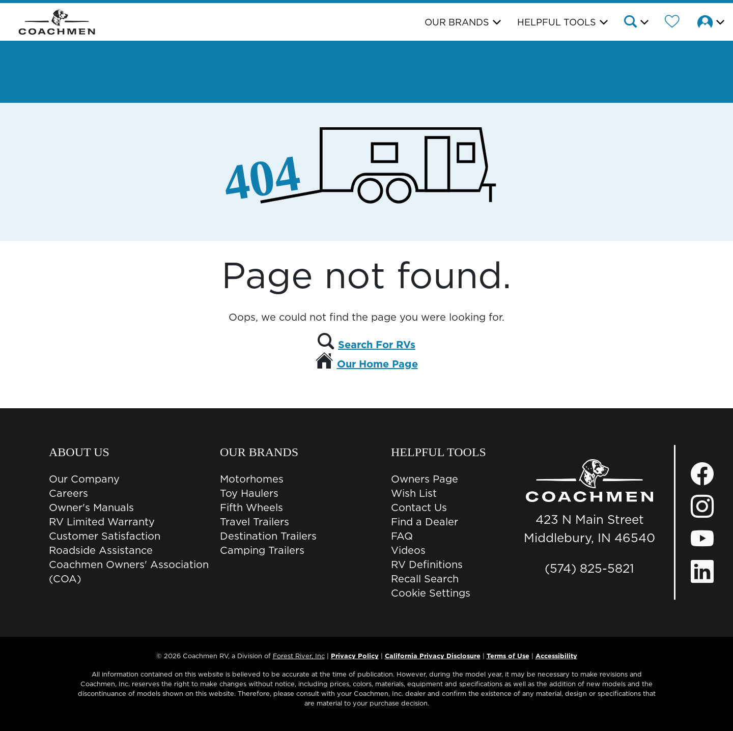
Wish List (414, 493)
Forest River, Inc (299, 655)
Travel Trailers (254, 522)
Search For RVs (376, 345)
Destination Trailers (268, 536)
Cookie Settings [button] (430, 593)
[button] (635, 23)
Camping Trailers (262, 550)
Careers (68, 493)
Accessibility (556, 655)
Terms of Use (508, 655)
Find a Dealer (424, 522)
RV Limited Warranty (102, 522)
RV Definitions (427, 564)
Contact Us (419, 507)
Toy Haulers (249, 493)
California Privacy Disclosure (433, 655)
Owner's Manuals (91, 507)
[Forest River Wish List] (672, 23)
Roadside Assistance (101, 550)
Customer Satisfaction (104, 536)
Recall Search (425, 579)
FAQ (402, 536)
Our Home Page (377, 364)
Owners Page (424, 479)
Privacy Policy (355, 655)
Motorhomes (252, 479)
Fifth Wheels (251, 507)
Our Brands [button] (457, 22)
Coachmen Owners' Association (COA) (129, 571)
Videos (408, 550)
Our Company (84, 479)
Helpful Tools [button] (556, 22)
